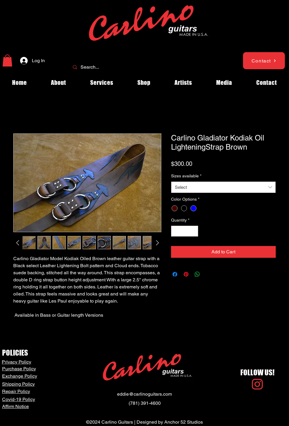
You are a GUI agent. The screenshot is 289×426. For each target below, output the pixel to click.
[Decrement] (175, 231)
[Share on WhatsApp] (197, 274)
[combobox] (223, 187)
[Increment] (193, 231)
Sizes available (186, 176)
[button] (7, 61)
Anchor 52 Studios (183, 422)
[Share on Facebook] (174, 274)
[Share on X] (208, 274)
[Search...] (144, 67)
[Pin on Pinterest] (186, 274)
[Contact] (264, 60)
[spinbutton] (184, 231)
